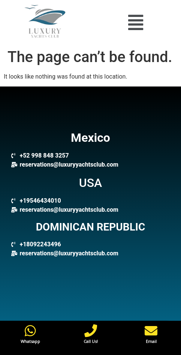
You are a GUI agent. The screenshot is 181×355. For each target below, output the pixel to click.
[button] (135, 22)
